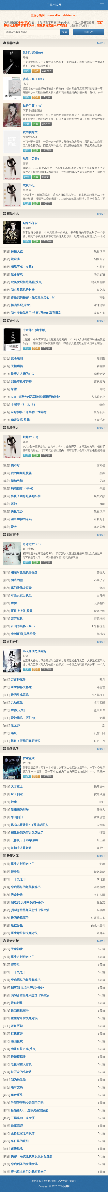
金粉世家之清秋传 (23, 1133)
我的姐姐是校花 (21, 473)
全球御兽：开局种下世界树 (28, 412)
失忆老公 (17, 511)
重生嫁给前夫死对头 (24, 933)
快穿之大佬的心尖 (23, 373)
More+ (101, 43)
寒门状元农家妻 (21, 587)
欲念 (14, 801)
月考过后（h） (32, 544)
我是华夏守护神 (21, 381)
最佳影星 (17, 925)
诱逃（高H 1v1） (34, 79)
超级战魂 (17, 1148)
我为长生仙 (18, 1079)
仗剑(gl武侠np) (33, 52)
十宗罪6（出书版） (35, 330)
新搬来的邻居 (20, 809)
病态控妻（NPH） (23, 488)
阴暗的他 (17, 580)
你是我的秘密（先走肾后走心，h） (34, 297)
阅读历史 (88, 32)
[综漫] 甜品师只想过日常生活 (30, 910)
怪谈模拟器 (18, 1056)
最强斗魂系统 (20, 694)
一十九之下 (18, 879)
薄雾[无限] (18, 710)
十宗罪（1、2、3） (24, 404)
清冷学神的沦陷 (21, 519)
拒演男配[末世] (21, 305)
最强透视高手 (20, 917)
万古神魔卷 (18, 679)
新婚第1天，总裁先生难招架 (29, 1110)
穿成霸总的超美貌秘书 (25, 887)
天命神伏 (17, 894)
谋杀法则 (17, 358)
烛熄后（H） (31, 437)
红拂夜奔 (17, 1033)
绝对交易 (17, 1087)
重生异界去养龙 (21, 687)
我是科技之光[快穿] (24, 1049)
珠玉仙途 (17, 794)
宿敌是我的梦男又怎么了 (27, 832)
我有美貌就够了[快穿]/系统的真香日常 (36, 312)
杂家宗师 (17, 1125)
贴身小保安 (30, 223)
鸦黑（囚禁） (31, 158)
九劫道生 (17, 702)
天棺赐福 (17, 366)
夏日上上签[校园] (22, 610)
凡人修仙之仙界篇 (34, 651)
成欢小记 (29, 185)
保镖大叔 (17, 251)
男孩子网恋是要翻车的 (25, 496)
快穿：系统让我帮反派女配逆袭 (31, 1156)
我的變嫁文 (30, 132)
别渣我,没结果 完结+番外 (27, 902)
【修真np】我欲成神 (24, 840)
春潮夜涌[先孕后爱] (24, 633)
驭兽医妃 (17, 1026)
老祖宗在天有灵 (21, 1064)
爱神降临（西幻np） (24, 717)
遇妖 (14, 733)
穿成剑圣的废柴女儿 (24, 1164)
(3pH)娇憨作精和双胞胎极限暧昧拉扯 (35, 396)
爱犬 (14, 526)
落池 (14, 503)
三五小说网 (54, 4)
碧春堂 (15, 871)
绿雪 (14, 389)
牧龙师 (15, 725)
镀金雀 (15, 259)
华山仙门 (17, 817)
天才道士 (17, 786)
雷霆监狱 (29, 758)
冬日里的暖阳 (20, 1141)
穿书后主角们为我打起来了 (28, 1171)
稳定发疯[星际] (21, 419)
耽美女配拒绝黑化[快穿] (26, 282)
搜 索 (64, 32)
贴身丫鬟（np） (33, 105)
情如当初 (17, 480)
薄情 (14, 603)
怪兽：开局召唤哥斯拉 (25, 740)
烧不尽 (15, 465)
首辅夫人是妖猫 (21, 847)
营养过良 (17, 618)
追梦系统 (17, 1095)
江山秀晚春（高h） (23, 626)
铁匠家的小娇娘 (21, 1072)
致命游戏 (17, 274)
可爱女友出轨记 (21, 595)
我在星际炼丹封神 (23, 289)
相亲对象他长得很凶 (24, 572)
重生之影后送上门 (23, 863)
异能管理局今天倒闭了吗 (27, 1102)
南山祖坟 (17, 1041)
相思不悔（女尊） (23, 266)
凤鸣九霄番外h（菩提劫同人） (31, 824)
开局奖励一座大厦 (23, 1118)
